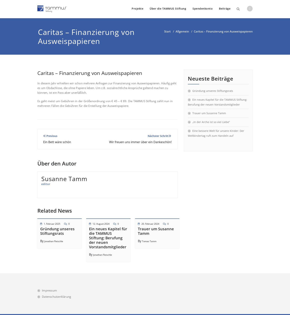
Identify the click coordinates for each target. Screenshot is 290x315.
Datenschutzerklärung (56, 296)
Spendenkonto (203, 8)
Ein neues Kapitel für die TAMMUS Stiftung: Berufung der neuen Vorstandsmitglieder (108, 237)
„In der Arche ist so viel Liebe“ (211, 122)
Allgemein (182, 31)
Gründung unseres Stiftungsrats (57, 231)
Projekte (137, 8)
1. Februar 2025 (52, 223)
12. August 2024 (101, 223)
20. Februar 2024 (150, 223)
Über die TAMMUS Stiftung (168, 8)
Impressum (49, 290)
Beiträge (224, 8)
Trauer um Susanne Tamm (156, 231)
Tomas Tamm (149, 241)
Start (167, 31)
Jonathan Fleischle (53, 241)
